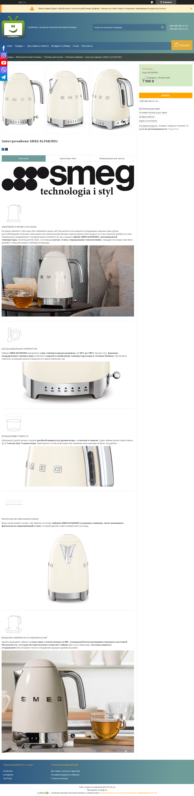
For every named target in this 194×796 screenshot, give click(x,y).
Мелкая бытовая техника (28, 57)
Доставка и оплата (38, 45)
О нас (76, 45)
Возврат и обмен (60, 45)
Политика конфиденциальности (142, 792)
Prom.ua (111, 786)
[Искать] (162, 27)
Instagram (8, 774)
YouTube (7, 778)
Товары (19, 45)
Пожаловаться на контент (113, 792)
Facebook (8, 770)
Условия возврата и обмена (65, 774)
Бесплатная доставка (149, 108)
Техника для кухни (53, 57)
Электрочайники (74, 57)
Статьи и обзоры (59, 778)
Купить (166, 95)
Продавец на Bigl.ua (97, 789)
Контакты (87, 45)
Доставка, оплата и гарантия (65, 770)
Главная (7, 45)
